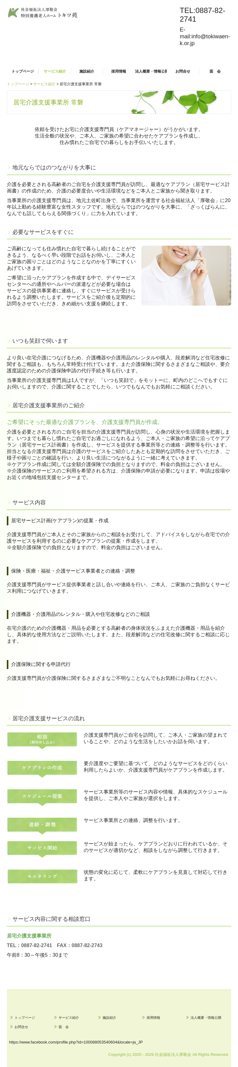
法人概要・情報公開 (151, 71)
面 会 (215, 71)
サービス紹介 (55, 71)
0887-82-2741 (36, 945)
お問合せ (182, 71)
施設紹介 (86, 71)
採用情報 (118, 71)
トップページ (22, 71)
